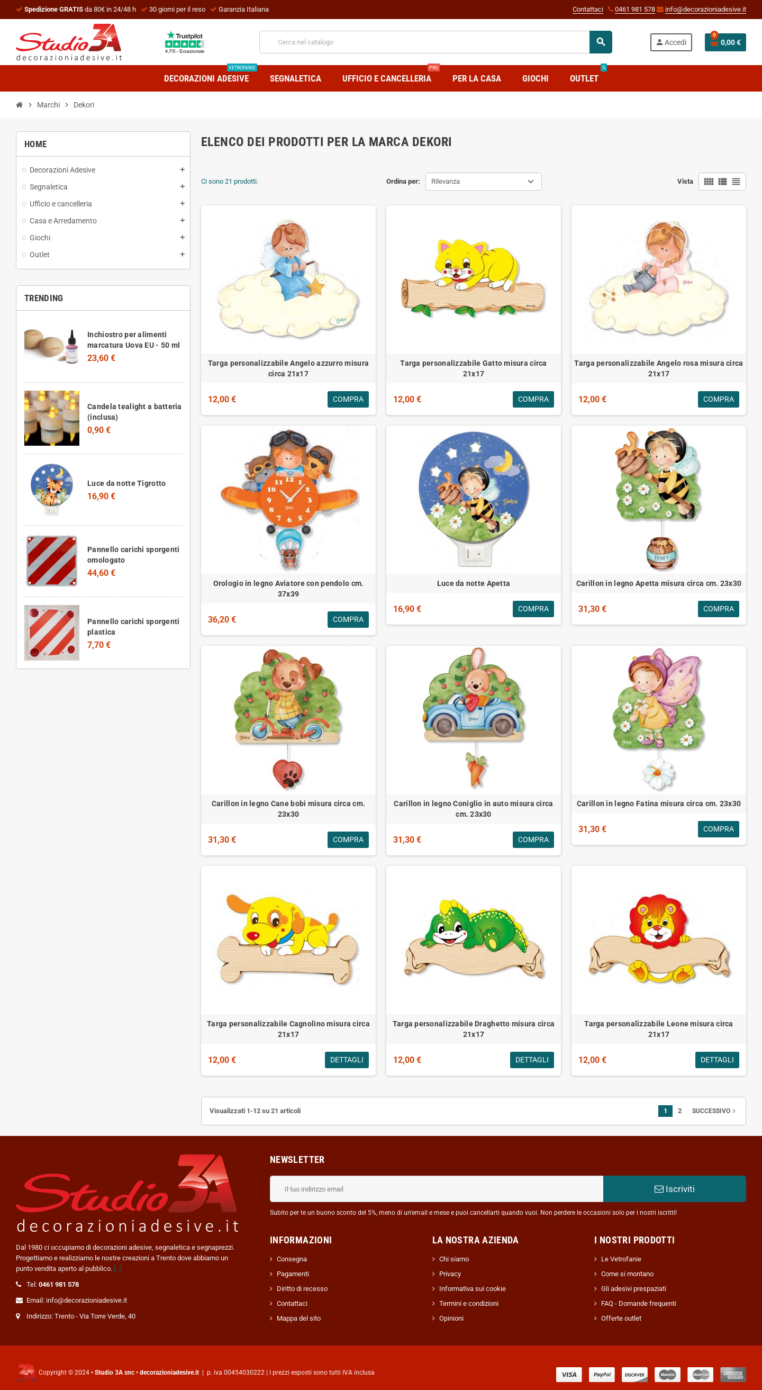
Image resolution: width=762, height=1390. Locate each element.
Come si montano (627, 1274)
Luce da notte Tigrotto (126, 483)
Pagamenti (293, 1274)
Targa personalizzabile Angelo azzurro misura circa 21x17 (288, 368)
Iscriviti (675, 1189)
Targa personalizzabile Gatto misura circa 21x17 (473, 368)
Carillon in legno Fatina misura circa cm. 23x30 (659, 803)
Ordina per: (403, 181)
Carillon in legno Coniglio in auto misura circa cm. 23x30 (473, 808)
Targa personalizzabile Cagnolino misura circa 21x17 (288, 1029)
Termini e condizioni (468, 1303)
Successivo (715, 1111)
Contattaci (588, 9)
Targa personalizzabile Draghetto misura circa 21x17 (474, 1029)
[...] (118, 1268)
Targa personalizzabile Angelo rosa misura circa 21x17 (658, 368)
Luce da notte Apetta (474, 583)
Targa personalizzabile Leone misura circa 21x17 (658, 1029)
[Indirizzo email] (436, 1189)
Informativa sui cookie (472, 1289)
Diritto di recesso (302, 1289)
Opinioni (451, 1318)
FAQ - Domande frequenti (638, 1303)
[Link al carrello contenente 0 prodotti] (725, 42)
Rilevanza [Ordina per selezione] (445, 181)
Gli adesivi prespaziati (633, 1289)
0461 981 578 (635, 9)
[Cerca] (435, 42)
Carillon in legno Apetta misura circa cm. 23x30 (658, 583)
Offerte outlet (621, 1318)
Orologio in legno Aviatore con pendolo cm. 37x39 (288, 588)
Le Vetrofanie (621, 1259)
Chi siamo (454, 1259)
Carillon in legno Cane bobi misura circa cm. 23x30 (288, 808)
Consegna (292, 1259)
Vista (685, 181)
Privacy (450, 1274)
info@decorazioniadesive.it (705, 9)
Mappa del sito (299, 1318)
